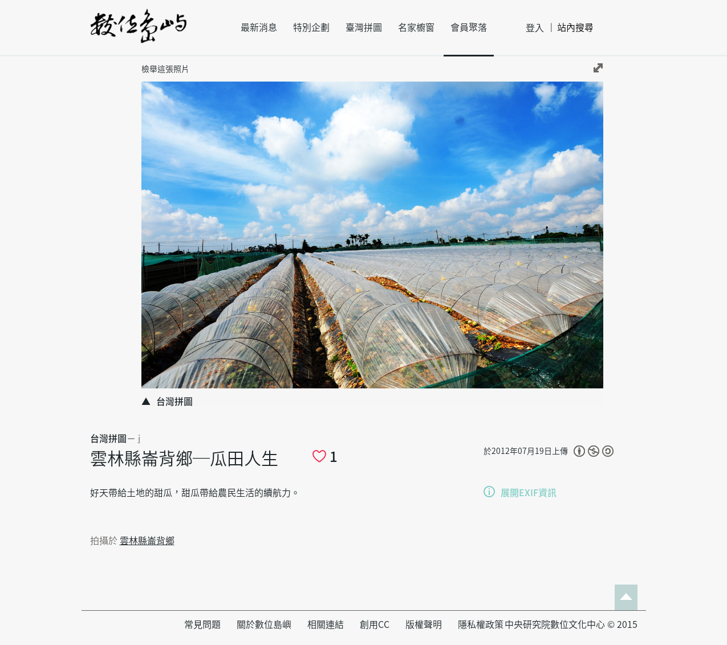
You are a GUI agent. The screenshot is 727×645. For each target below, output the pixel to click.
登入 (535, 28)
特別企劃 (311, 27)
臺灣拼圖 (364, 27)
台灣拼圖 (108, 438)
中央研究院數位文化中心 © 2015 (571, 624)
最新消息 (259, 27)
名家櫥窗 (416, 27)
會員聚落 (468, 27)
